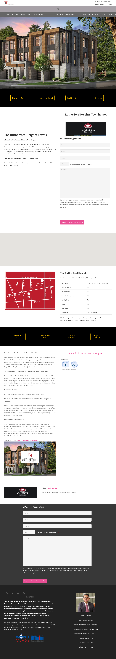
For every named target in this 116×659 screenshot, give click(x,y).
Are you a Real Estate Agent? (81, 164)
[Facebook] (6, 593)
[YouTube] (18, 593)
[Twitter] (12, 593)
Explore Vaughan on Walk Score (68, 369)
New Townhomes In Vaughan (27, 440)
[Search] (58, 9)
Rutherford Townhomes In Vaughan (86, 353)
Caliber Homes (53, 488)
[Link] (9, 3)
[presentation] (74, 213)
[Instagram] (23, 593)
